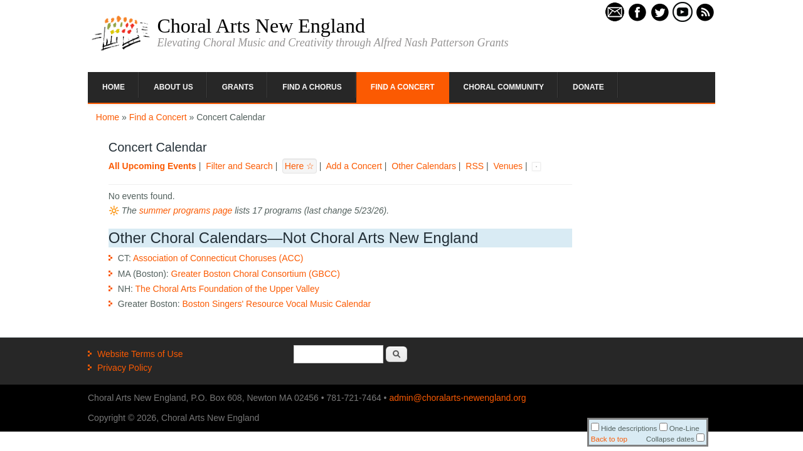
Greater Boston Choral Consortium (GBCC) (255, 274)
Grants (238, 87)
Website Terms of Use (140, 354)
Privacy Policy (124, 368)
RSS (474, 166)
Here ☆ (299, 166)
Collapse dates (675, 439)
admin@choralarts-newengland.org (457, 398)
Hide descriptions (624, 428)
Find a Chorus (311, 87)
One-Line (679, 428)
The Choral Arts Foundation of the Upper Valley (227, 289)
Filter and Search (239, 166)
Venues (508, 166)
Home (113, 87)
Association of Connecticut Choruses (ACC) (218, 258)
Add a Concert (354, 166)
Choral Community (504, 87)
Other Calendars (423, 166)
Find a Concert (403, 87)
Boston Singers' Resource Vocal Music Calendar (277, 304)
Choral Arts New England (261, 26)
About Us (173, 87)
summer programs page (186, 210)
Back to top (609, 439)
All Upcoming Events (152, 166)
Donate (588, 87)
